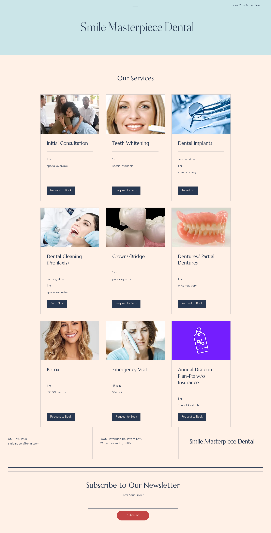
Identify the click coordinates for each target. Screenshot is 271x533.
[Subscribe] (133, 515)
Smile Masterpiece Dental (222, 441)
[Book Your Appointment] (231, 5)
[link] (70, 143)
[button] (61, 191)
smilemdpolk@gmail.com (23, 443)
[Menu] (135, 5)
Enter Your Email (131, 495)
